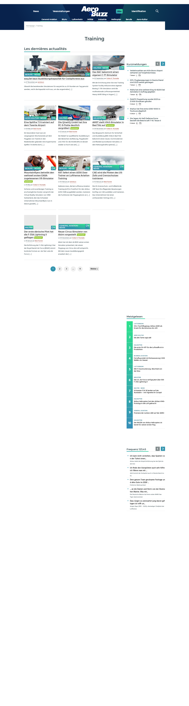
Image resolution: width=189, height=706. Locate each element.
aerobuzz (41, 82)
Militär (90, 19)
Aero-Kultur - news (35, 118)
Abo (119, 11)
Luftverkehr (77, 19)
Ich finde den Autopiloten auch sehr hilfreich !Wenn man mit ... (147, 469)
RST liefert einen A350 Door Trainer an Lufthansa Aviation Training (73, 175)
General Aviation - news (103, 167)
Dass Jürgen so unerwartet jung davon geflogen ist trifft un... (147, 502)
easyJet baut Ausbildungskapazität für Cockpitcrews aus (54, 78)
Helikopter (116, 19)
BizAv (64, 19)
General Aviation (49, 19)
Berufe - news (32, 74)
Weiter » (94, 269)
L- (136, 75)
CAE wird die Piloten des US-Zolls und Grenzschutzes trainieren (107, 175)
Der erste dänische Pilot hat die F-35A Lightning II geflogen (38, 234)
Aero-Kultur (142, 19)
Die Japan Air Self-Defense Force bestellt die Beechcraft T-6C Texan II (145, 119)
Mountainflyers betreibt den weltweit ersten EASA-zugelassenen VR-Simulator (39, 175)
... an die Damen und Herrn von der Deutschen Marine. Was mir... (147, 490)
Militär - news (100, 68)
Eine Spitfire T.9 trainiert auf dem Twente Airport (39, 123)
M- (137, 95)
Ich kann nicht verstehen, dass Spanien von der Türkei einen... (147, 457)
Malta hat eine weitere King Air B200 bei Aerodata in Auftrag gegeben (147, 91)
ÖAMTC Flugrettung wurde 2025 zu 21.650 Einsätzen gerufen (145, 100)
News (36, 11)
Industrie (102, 19)
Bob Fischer (37, 129)
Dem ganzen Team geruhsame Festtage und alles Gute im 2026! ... (147, 481)
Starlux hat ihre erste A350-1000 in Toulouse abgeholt (145, 110)
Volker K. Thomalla (112, 78)
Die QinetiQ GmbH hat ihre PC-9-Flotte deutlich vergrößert (72, 125)
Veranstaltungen (61, 11)
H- (137, 104)
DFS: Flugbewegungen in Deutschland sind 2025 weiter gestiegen (146, 81)
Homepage (30, 25)
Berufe (129, 19)
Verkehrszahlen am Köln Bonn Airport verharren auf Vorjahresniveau (146, 72)
